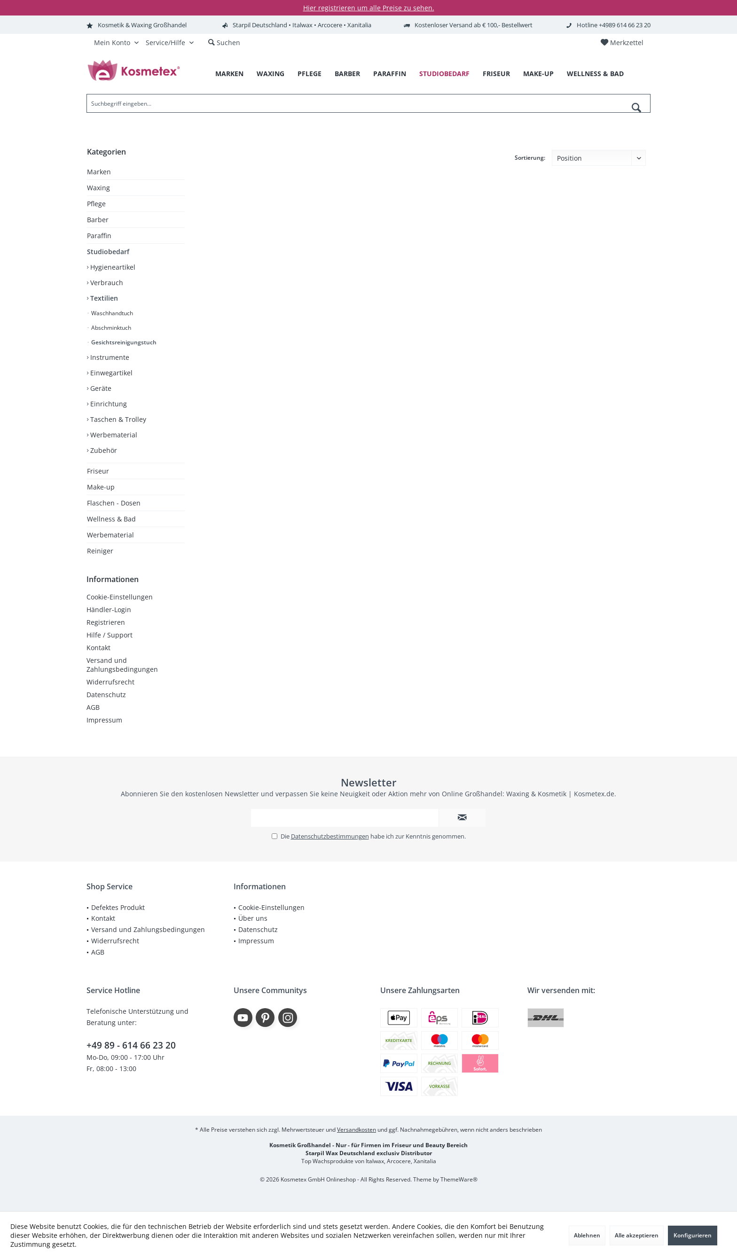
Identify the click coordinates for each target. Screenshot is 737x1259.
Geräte (99, 388)
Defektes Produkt (118, 907)
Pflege (96, 203)
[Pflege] (309, 74)
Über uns (252, 918)
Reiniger (100, 550)
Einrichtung (107, 403)
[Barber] (347, 74)
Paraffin (99, 235)
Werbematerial (112, 434)
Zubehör (102, 450)
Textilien (103, 298)
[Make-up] (538, 74)
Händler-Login (108, 609)
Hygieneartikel (111, 267)
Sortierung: (530, 158)
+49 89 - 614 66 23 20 (131, 1045)
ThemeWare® (459, 1179)
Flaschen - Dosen (114, 502)
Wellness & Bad (111, 518)
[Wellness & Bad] (595, 74)
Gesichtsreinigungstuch (123, 342)
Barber (98, 219)
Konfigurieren (693, 1235)
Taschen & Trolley (117, 419)
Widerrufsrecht (110, 681)
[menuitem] (622, 43)
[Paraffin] (390, 74)
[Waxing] (270, 74)
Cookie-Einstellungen (119, 596)
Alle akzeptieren (637, 1235)
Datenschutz (106, 694)
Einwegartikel (110, 372)
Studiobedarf (108, 251)
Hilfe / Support (109, 634)
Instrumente (108, 357)
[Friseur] (496, 74)
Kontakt (98, 647)
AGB (93, 707)
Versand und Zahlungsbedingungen (122, 665)
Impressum (104, 719)
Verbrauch (105, 282)
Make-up (101, 486)
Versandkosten (356, 1130)
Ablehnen (587, 1235)
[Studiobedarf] (444, 74)
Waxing (98, 187)
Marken (99, 171)
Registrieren (105, 622)
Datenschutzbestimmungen (330, 836)
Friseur (98, 470)
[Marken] (229, 74)
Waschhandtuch (111, 313)
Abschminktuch (110, 328)
